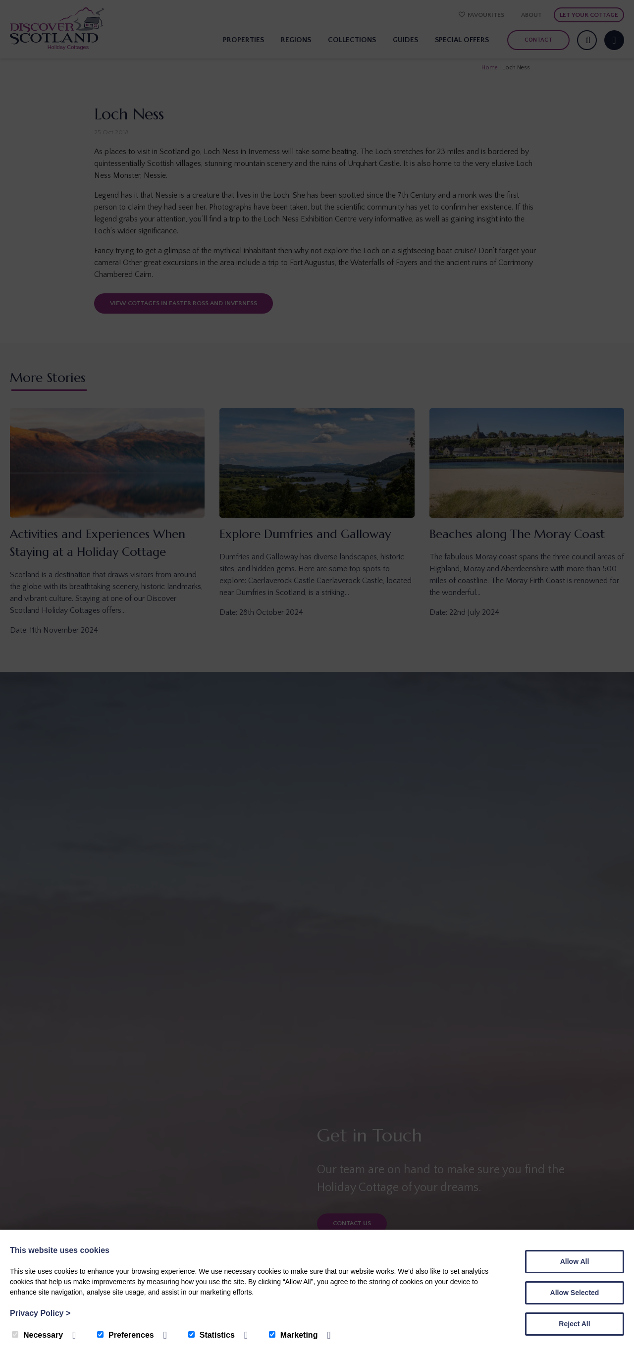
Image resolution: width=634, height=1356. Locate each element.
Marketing (293, 1335)
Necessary (37, 1335)
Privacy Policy (40, 1313)
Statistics (211, 1335)
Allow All (574, 1261)
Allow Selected (574, 1293)
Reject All (574, 1324)
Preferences (125, 1335)
